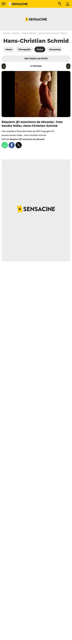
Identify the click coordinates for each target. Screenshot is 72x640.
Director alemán (29, 33)
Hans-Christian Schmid (48, 33)
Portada (6, 33)
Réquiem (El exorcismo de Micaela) (27, 139)
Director (15, 33)
